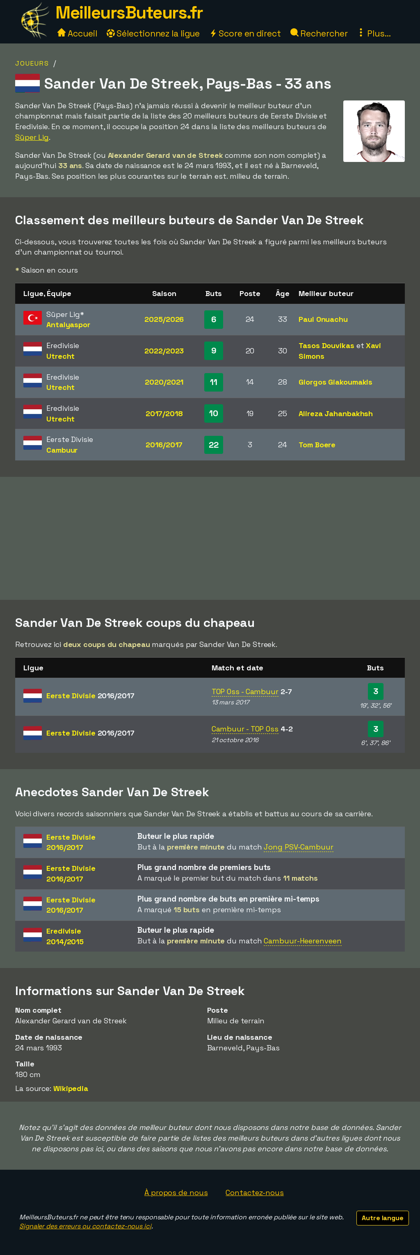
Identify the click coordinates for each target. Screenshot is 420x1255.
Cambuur (62, 450)
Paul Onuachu (323, 319)
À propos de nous (176, 1192)
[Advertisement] (210, 538)
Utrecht (60, 356)
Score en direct (245, 33)
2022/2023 (164, 350)
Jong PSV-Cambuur (298, 847)
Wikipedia (70, 1088)
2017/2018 (164, 413)
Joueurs (32, 63)
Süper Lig (32, 137)
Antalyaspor (68, 324)
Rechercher (319, 33)
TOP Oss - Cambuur (245, 691)
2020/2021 (164, 382)
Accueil (77, 33)
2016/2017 (164, 444)
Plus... (373, 33)
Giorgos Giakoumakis (335, 382)
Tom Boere (317, 444)
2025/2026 (164, 319)
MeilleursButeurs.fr (129, 12)
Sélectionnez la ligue (153, 33)
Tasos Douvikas (326, 345)
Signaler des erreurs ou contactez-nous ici (85, 1226)
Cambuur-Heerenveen (302, 940)
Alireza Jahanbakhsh (336, 413)
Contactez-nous (255, 1192)
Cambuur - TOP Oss (245, 728)
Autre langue (383, 1218)
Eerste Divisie (90, 695)
